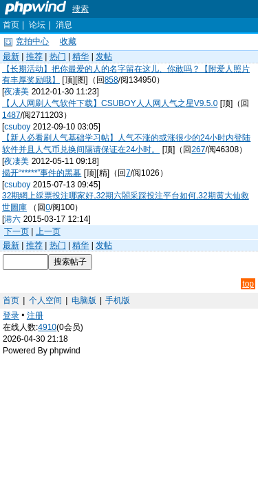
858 (111, 80)
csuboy (17, 127)
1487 (11, 115)
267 (198, 149)
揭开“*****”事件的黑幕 (41, 173)
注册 (35, 315)
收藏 (68, 41)
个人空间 (45, 300)
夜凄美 (16, 91)
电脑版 (84, 300)
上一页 (48, 231)
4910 (47, 327)
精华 (80, 56)
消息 (64, 25)
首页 (11, 25)
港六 (12, 219)
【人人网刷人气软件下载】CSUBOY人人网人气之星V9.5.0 (109, 103)
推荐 (34, 56)
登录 (11, 315)
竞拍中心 (32, 41)
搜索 (80, 9)
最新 (11, 56)
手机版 (117, 300)
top (248, 284)
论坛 (37, 25)
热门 (58, 56)
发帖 (104, 56)
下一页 (16, 231)
